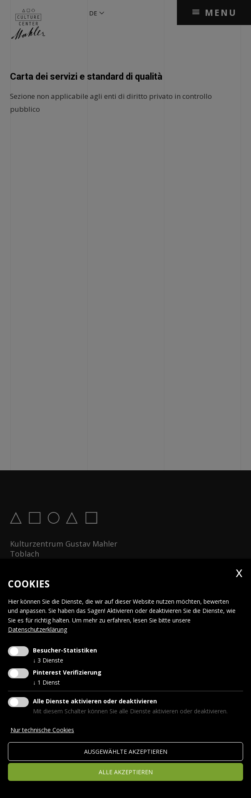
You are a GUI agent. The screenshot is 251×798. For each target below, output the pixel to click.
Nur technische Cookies (42, 730)
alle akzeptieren (126, 772)
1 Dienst (46, 682)
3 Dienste (48, 660)
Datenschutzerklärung (37, 629)
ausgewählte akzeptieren (125, 751)
